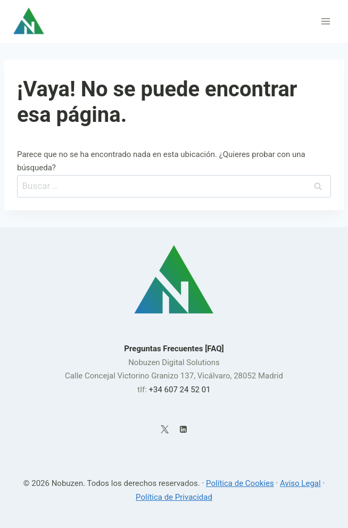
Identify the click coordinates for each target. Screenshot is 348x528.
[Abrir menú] (325, 21)
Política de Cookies (240, 483)
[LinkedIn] (183, 429)
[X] (165, 429)
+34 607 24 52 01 (179, 389)
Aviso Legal (300, 483)
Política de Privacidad (174, 497)
